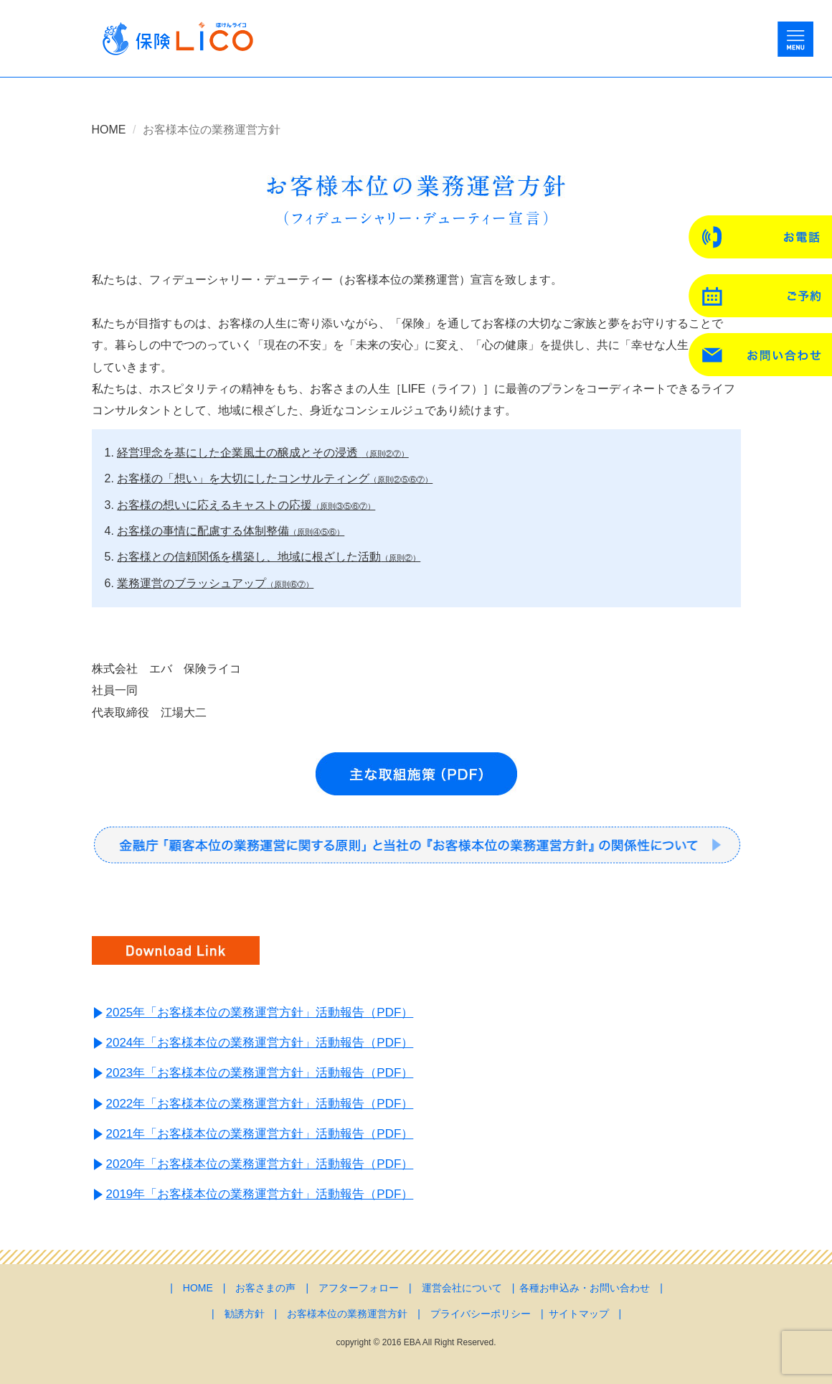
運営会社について (462, 1288)
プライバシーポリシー (480, 1313)
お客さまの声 (265, 1288)
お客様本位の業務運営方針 (347, 1313)
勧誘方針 (244, 1313)
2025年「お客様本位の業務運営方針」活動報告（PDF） (260, 1012)
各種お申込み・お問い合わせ (584, 1288)
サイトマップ (579, 1313)
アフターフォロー (358, 1288)
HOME (109, 129)
